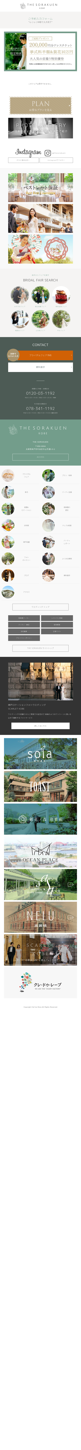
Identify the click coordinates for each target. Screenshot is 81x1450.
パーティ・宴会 (24, 625)
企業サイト (57, 631)
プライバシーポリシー (24, 638)
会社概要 (24, 631)
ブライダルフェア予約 (40, 355)
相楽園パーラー (24, 618)
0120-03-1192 (40, 393)
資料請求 (40, 367)
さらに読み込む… (23, 160)
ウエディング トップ (40, 607)
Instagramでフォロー (56, 160)
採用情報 (57, 625)
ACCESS (40, 457)
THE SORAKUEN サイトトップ (40, 648)
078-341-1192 (40, 408)
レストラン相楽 (57, 618)
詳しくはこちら (40, 726)
